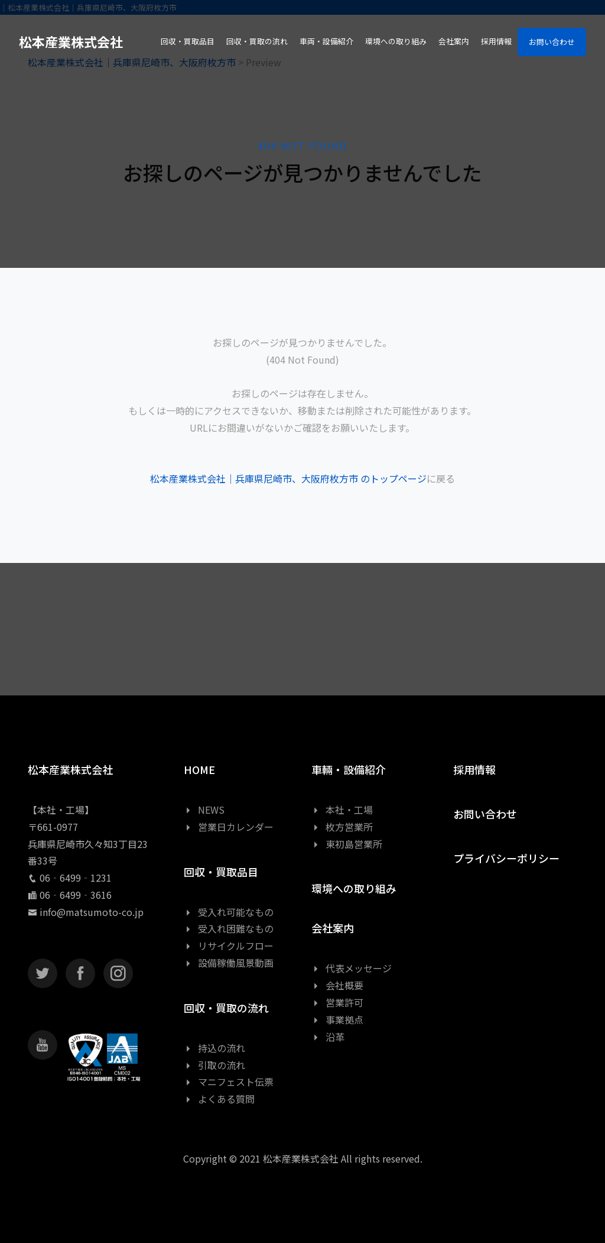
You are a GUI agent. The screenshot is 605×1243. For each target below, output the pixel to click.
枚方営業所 (342, 827)
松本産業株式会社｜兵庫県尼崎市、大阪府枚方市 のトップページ (288, 478)
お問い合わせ (552, 41)
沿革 (327, 1037)
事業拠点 (337, 1019)
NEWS (204, 809)
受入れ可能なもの (229, 912)
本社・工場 (342, 809)
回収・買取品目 (221, 871)
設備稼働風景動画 (229, 963)
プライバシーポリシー (506, 858)
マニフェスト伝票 (229, 1081)
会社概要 (337, 985)
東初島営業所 (346, 844)
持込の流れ (214, 1048)
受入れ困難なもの (229, 928)
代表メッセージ (351, 968)
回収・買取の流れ (226, 1007)
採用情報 (474, 769)
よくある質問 (219, 1099)
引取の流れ (214, 1065)
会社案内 (332, 928)
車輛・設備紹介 (348, 769)
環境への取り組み (353, 888)
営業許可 (337, 1002)
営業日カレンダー (229, 827)
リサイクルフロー (229, 945)
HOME (199, 769)
